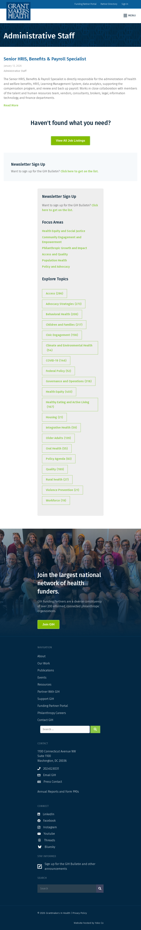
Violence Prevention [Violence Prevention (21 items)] (62, 490)
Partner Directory (109, 4)
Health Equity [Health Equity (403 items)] (59, 391)
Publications (45, 670)
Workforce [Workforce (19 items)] (56, 500)
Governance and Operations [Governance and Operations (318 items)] (69, 381)
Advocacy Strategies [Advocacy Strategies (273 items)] (64, 304)
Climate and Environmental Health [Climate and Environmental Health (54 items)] (69, 348)
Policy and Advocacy (56, 266)
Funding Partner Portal (85, 4)
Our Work (43, 663)
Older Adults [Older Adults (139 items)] (58, 438)
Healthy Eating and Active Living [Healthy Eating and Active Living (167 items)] (67, 404)
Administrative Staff (15, 71)
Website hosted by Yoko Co (89, 923)
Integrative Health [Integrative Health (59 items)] (61, 427)
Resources (44, 684)
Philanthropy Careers (51, 713)
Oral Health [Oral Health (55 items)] (57, 448)
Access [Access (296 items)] (54, 293)
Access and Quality (55, 254)
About (41, 656)
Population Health (54, 260)
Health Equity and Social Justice (63, 231)
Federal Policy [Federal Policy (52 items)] (58, 371)
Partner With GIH (48, 691)
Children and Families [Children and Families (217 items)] (64, 324)
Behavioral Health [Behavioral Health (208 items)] (62, 314)
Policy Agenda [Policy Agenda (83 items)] (59, 458)
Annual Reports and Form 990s (58, 791)
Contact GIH (45, 720)
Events (41, 677)
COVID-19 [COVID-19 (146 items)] (56, 360)
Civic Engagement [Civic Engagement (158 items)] (62, 335)
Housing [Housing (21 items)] (54, 417)
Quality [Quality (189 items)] (55, 469)
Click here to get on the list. (79, 171)
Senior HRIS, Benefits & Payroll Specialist (45, 59)
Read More (11, 105)
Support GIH (45, 699)
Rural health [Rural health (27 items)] (57, 479)
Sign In (125, 4)
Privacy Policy (80, 913)
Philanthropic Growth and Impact (64, 248)
